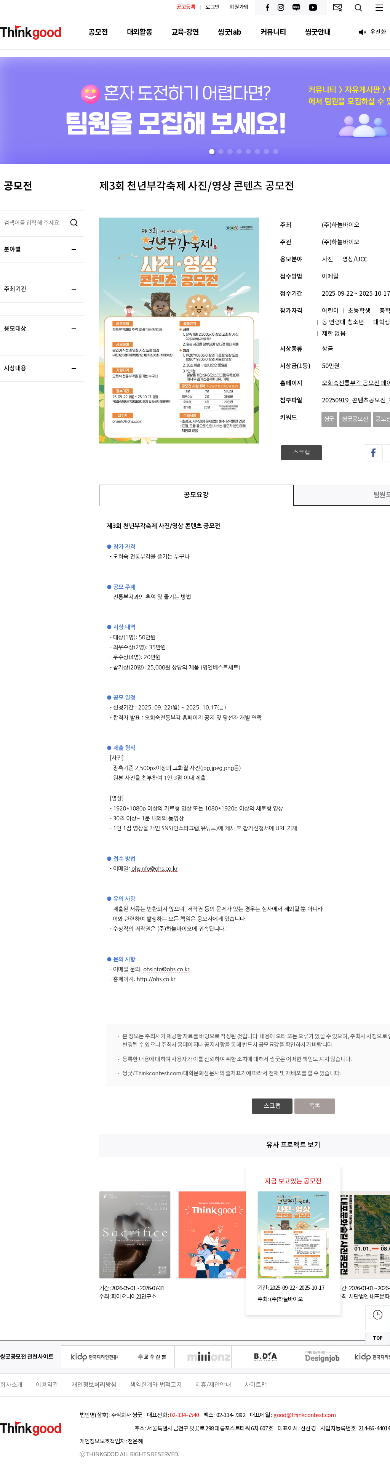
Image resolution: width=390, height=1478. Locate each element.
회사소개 (11, 1385)
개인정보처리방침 (94, 1385)
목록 (314, 1106)
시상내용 (40, 368)
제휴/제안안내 (213, 1385)
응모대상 (40, 328)
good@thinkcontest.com (304, 1415)
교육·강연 (185, 32)
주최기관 (40, 289)
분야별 (40, 249)
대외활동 (139, 32)
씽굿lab (229, 32)
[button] (211, 151)
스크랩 (301, 452)
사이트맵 (256, 1385)
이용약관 (47, 1385)
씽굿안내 (318, 32)
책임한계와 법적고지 (156, 1385)
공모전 (97, 32)
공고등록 (186, 7)
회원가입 (239, 7)
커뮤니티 (273, 32)
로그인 (212, 7)
